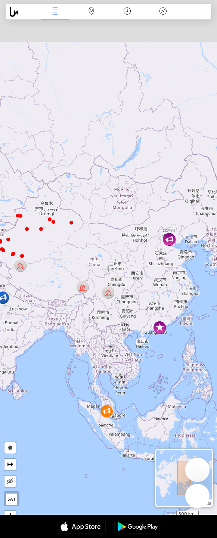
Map (91, 11)
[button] (13, 254)
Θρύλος (163, 11)
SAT (11, 499)
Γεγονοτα (55, 11)
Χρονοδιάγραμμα (127, 11)
